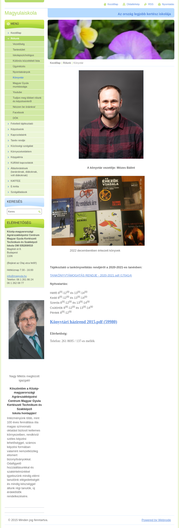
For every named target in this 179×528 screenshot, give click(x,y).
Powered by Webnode (156, 520)
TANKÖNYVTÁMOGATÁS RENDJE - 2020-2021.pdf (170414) (91, 275)
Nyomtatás (168, 4)
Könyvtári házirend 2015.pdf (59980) (83, 321)
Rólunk (67, 62)
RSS (150, 4)
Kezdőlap (55, 62)
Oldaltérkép (133, 4)
